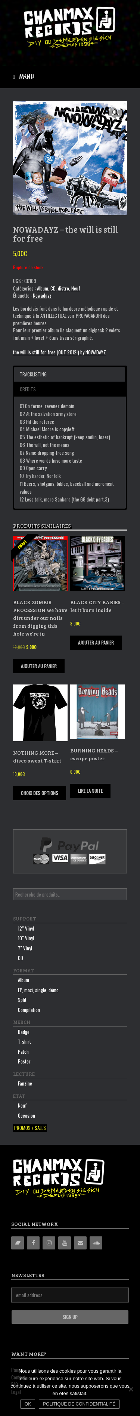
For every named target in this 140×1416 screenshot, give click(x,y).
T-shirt (24, 1041)
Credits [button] (28, 389)
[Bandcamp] (17, 1242)
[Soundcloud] (96, 1242)
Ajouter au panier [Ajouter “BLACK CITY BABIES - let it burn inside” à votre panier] (96, 642)
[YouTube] (64, 1242)
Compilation (29, 1009)
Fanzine (25, 1083)
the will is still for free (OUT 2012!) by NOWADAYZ (59, 352)
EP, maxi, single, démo (38, 990)
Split (22, 999)
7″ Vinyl (25, 948)
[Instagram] (49, 1242)
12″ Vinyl (26, 928)
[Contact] (80, 1242)
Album (42, 288)
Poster (24, 1061)
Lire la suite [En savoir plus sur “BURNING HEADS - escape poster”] (90, 791)
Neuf (75, 288)
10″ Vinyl (26, 938)
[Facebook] (33, 1242)
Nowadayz (42, 295)
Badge (23, 1031)
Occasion (26, 1115)
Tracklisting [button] (33, 374)
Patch (23, 1051)
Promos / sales (30, 1127)
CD (53, 288)
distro (63, 288)
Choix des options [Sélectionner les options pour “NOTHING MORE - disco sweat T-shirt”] (39, 793)
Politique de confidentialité (79, 1404)
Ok (28, 1404)
